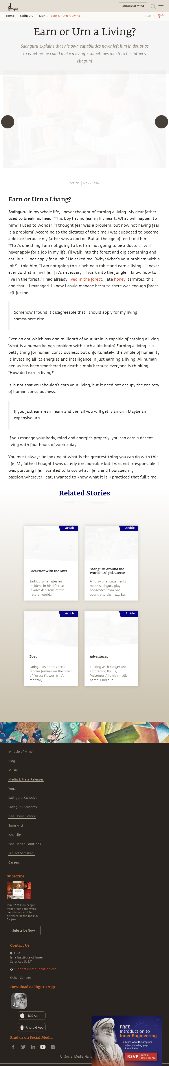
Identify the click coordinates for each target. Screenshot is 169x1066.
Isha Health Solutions (24, 844)
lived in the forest (85, 279)
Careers (14, 862)
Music (13, 770)
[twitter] (5, 233)
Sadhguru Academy (22, 807)
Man (42, 15)
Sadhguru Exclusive (22, 797)
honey (119, 279)
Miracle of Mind (20, 751)
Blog (11, 761)
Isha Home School (22, 816)
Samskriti (15, 825)
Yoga (12, 788)
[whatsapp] (6, 216)
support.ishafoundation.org (35, 969)
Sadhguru (26, 15)
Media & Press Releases (26, 779)
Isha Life (14, 834)
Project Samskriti (21, 853)
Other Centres (20, 977)
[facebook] (5, 224)
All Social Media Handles (78, 1056)
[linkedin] (5, 240)
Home (10, 15)
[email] (5, 248)
